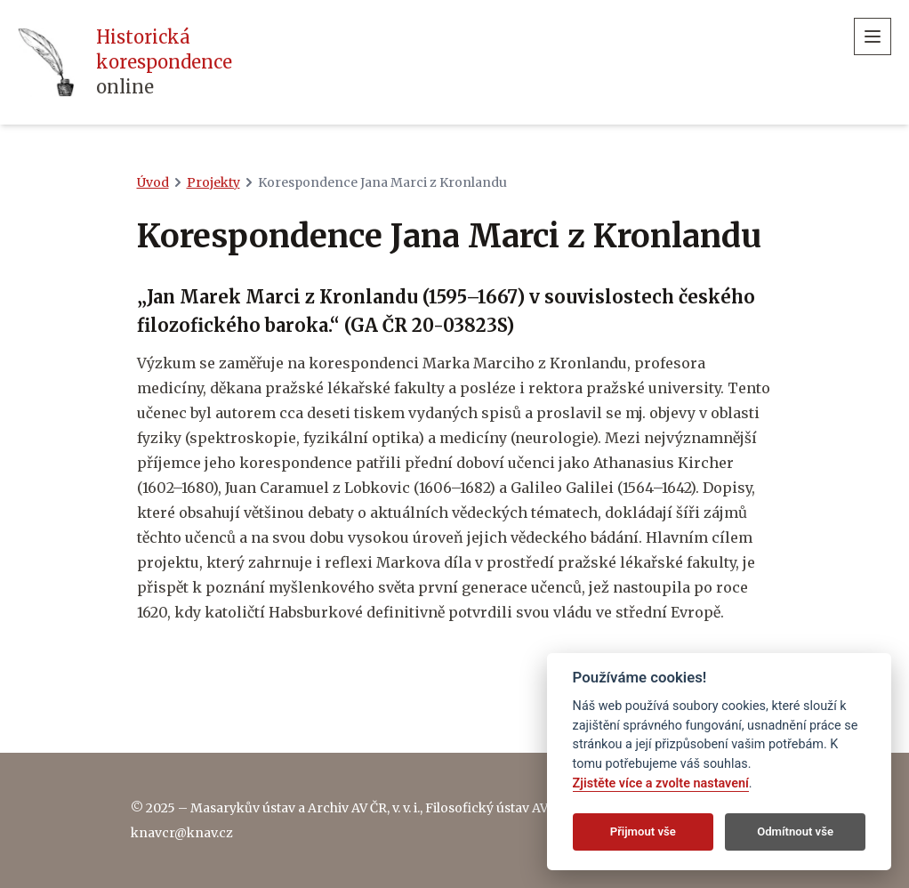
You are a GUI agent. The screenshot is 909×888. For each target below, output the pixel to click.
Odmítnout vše (795, 831)
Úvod (153, 182)
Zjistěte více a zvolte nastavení (661, 783)
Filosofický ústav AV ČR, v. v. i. (512, 808)
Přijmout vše (643, 831)
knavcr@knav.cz (182, 833)
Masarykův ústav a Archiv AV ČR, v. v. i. (305, 808)
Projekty (213, 182)
